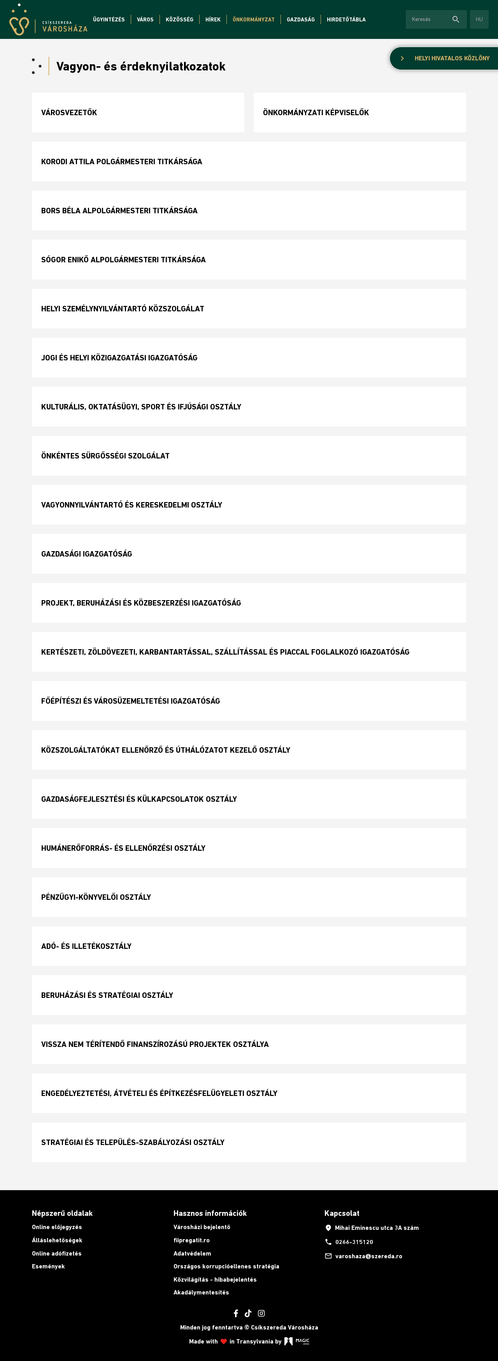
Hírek (213, 19)
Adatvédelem (192, 1253)
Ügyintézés (109, 19)
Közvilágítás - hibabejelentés (215, 1279)
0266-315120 (348, 1242)
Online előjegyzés (57, 1227)
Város (145, 19)
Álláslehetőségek (57, 1240)
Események (48, 1266)
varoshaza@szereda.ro (363, 1256)
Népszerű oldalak (62, 1213)
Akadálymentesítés (201, 1292)
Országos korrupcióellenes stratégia (226, 1266)
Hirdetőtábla (346, 19)
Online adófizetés (57, 1253)
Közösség (179, 19)
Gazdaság (301, 19)
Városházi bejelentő (202, 1227)
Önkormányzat (254, 19)
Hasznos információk (210, 1213)
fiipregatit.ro (192, 1240)
